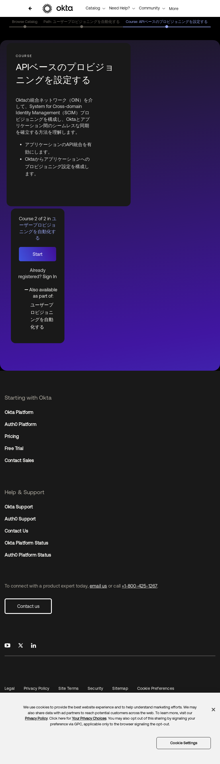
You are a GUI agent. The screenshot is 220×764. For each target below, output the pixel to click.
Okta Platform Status (26, 542)
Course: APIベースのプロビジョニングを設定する (167, 21)
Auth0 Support (20, 518)
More (173, 8)
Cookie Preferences (155, 688)
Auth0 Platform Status (28, 554)
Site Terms (68, 688)
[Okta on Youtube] (7, 646)
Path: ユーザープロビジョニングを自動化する (82, 21)
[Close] (213, 709)
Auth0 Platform (20, 424)
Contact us (28, 606)
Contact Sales (19, 460)
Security (95, 688)
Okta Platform (19, 412)
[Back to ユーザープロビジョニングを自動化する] (30, 8)
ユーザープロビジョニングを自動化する (41, 315)
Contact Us (16, 530)
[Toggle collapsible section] (41, 292)
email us (98, 585)
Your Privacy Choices (89, 718)
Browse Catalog (25, 21)
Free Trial (14, 448)
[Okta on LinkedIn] (33, 646)
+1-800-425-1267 (139, 585)
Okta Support (19, 506)
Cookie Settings (183, 743)
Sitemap (120, 688)
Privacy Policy (36, 688)
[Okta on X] (20, 646)
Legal (10, 688)
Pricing (12, 436)
